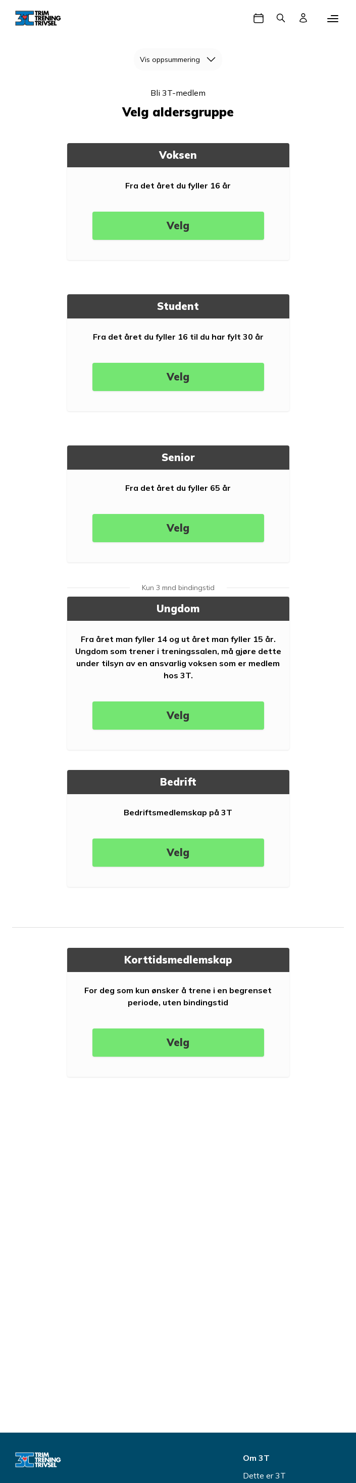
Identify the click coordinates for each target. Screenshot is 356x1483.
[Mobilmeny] (333, 18)
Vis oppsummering (181, 59)
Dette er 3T (264, 1475)
